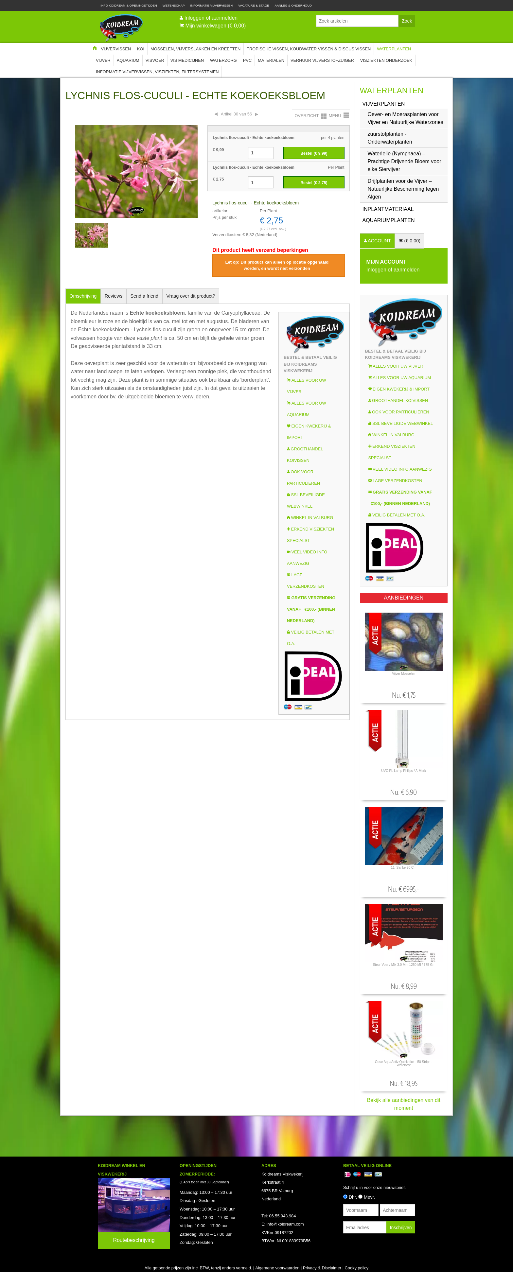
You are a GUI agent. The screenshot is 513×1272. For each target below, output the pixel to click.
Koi (140, 48)
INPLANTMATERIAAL (388, 209)
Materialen (271, 60)
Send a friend (145, 296)
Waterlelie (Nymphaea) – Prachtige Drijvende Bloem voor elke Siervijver (404, 161)
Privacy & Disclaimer (322, 1267)
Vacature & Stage (253, 5)
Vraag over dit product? (190, 296)
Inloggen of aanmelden (211, 18)
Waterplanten (394, 48)
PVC (247, 60)
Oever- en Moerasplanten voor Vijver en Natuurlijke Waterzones (405, 118)
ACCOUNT (379, 240)
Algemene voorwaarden (277, 1267)
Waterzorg (223, 60)
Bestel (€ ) (313, 153)
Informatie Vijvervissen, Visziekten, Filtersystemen (157, 71)
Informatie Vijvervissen (211, 5)
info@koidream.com (285, 1224)
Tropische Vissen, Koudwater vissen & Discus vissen (309, 48)
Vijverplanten (384, 104)
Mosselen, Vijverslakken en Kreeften (195, 48)
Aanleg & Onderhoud (293, 5)
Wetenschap (174, 5)
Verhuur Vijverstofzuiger (322, 60)
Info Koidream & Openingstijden (128, 5)
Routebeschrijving (133, 1240)
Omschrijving (83, 296)
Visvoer (155, 60)
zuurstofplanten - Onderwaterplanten (390, 138)
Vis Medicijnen (187, 60)
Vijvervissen (116, 48)
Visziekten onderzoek (386, 60)
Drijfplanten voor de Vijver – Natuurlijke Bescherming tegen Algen (403, 189)
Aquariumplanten (389, 220)
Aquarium (128, 60)
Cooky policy (357, 1267)
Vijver (103, 60)
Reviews (113, 296)
